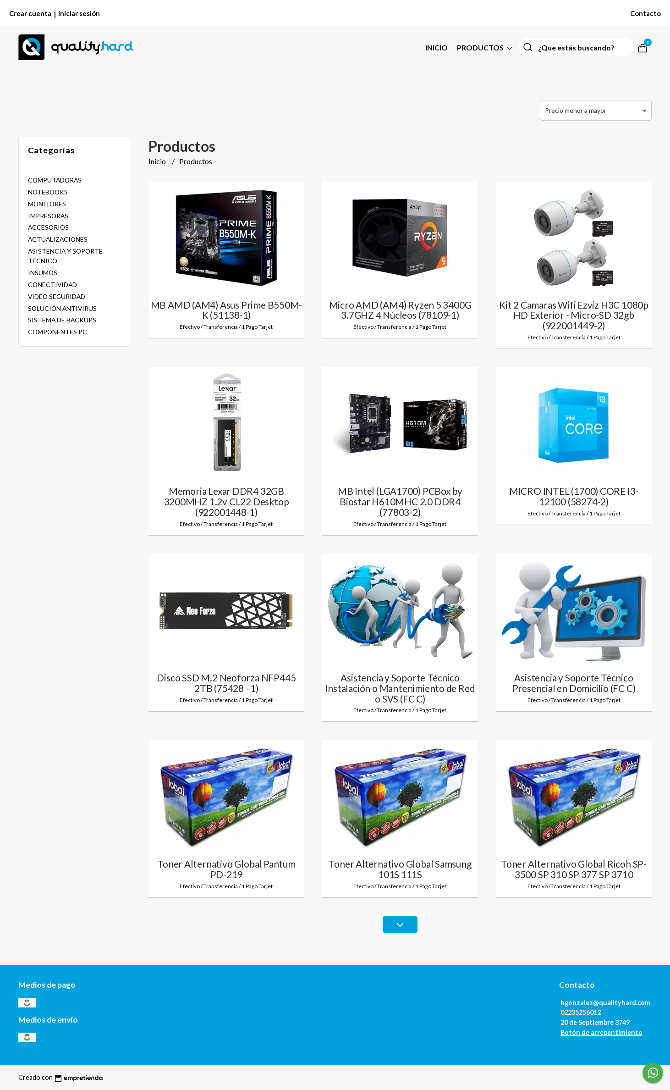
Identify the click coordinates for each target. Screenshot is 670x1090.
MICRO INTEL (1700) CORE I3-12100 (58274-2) (573, 496)
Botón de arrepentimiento (601, 1032)
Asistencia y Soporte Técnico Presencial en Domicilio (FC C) (574, 683)
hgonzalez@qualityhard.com (605, 1003)
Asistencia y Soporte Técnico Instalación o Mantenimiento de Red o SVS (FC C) (400, 688)
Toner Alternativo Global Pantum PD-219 (226, 869)
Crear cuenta (30, 13)
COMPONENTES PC (57, 332)
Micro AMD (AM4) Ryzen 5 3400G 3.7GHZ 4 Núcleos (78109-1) (400, 310)
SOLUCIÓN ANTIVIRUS (62, 308)
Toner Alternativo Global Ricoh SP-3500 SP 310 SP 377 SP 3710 (574, 869)
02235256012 (580, 1012)
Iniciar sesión (79, 13)
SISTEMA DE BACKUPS (62, 320)
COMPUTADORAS (55, 180)
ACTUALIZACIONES (58, 239)
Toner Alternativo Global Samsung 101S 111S (400, 869)
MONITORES (47, 204)
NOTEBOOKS (48, 192)
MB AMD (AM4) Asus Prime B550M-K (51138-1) (226, 310)
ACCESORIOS (48, 227)
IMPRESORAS (48, 216)
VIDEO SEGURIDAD (56, 296)
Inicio (436, 47)
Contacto (645, 13)
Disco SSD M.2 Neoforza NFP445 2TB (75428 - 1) (226, 683)
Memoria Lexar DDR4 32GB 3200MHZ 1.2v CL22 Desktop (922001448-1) (226, 501)
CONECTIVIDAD (52, 284)
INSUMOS (42, 273)
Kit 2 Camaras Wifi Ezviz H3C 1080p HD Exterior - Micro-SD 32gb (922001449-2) (573, 315)
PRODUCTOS (485, 47)
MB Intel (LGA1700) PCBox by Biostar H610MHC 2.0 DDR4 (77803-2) (400, 501)
